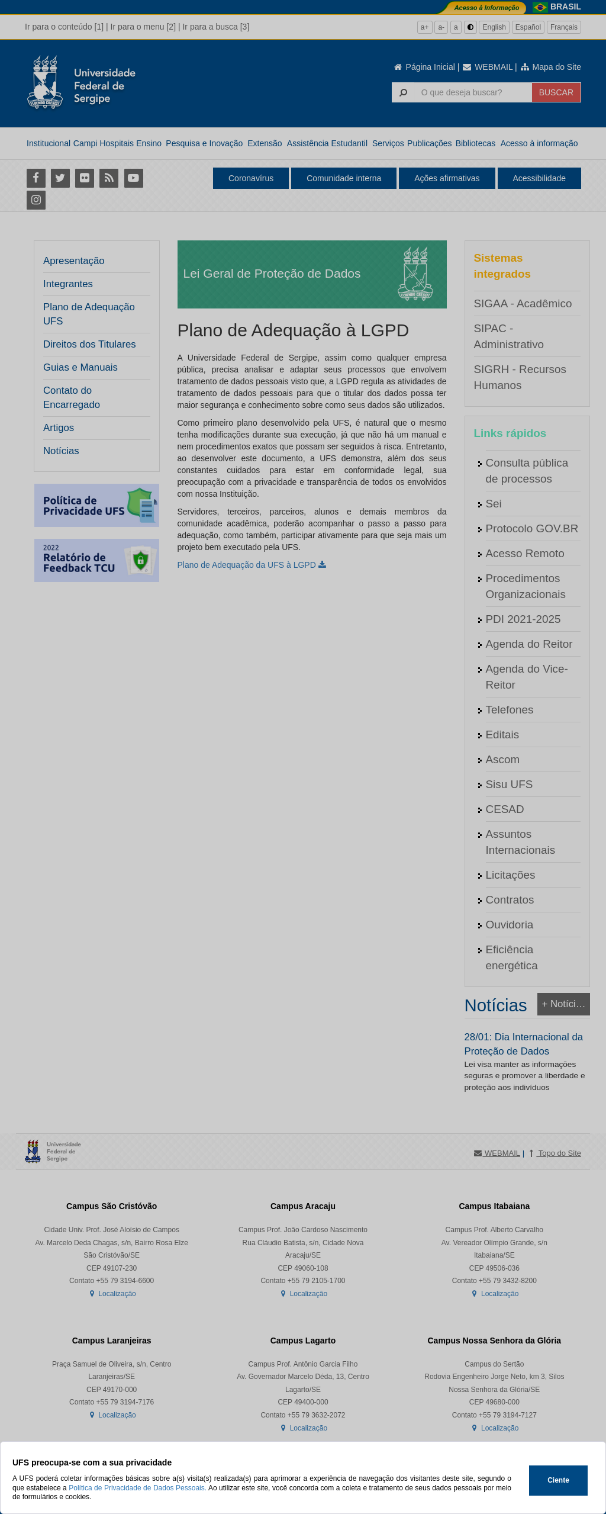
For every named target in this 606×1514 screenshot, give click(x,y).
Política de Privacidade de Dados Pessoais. (138, 1488)
